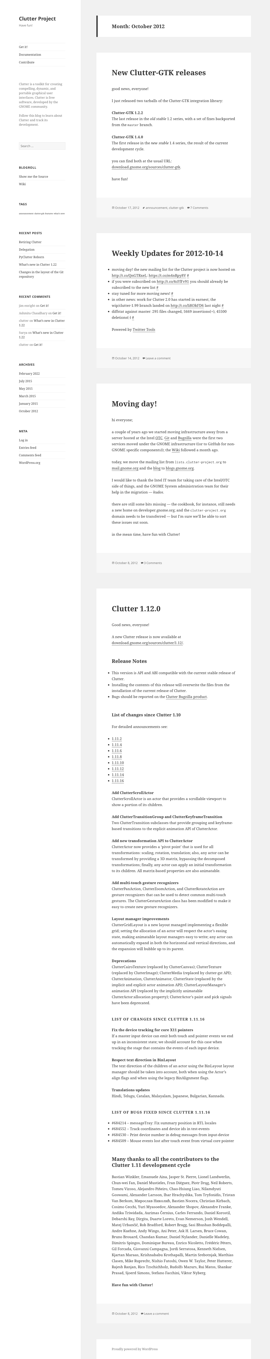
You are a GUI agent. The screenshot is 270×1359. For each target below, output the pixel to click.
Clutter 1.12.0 (136, 608)
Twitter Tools (144, 329)
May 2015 (26, 389)
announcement (156, 208)
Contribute (26, 62)
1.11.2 (117, 738)
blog (156, 468)
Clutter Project (37, 18)
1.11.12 (118, 768)
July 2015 (25, 381)
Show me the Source (33, 176)
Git (167, 437)
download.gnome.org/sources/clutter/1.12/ (147, 642)
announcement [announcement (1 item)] (26, 213)
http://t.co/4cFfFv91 (173, 281)
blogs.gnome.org (180, 468)
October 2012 (28, 411)
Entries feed (27, 448)
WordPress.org (29, 463)
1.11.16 (118, 780)
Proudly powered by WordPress (135, 1349)
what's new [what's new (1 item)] (59, 213)
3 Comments (153, 563)
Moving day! (134, 403)
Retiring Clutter (30, 242)
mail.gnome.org (125, 468)
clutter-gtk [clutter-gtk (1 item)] (39, 213)
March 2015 (27, 396)
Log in (23, 440)
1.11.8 (117, 756)
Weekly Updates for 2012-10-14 (167, 253)
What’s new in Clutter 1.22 (38, 264)
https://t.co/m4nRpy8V (167, 275)
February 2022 (29, 374)
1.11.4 (117, 744)
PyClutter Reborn (31, 257)
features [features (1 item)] (49, 213)
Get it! (23, 47)
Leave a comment (158, 358)
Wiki (22, 184)
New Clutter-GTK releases (159, 72)
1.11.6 (117, 750)
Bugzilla (185, 437)
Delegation (26, 249)
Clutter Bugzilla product (186, 696)
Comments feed (30, 455)
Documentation (30, 55)
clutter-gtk (176, 208)
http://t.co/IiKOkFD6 (187, 305)
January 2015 (28, 404)
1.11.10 (118, 762)
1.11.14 (118, 774)
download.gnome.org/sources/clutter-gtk (146, 167)
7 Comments (199, 208)
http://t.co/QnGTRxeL (129, 275)
